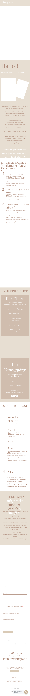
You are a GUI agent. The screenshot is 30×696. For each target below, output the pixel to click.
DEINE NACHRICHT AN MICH (9, 619)
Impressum (14, 677)
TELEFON (5, 593)
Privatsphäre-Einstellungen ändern (14, 680)
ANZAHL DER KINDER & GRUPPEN (11, 613)
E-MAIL (4, 600)
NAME (4, 586)
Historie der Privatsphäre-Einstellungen (14, 681)
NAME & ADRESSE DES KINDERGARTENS (12, 606)
